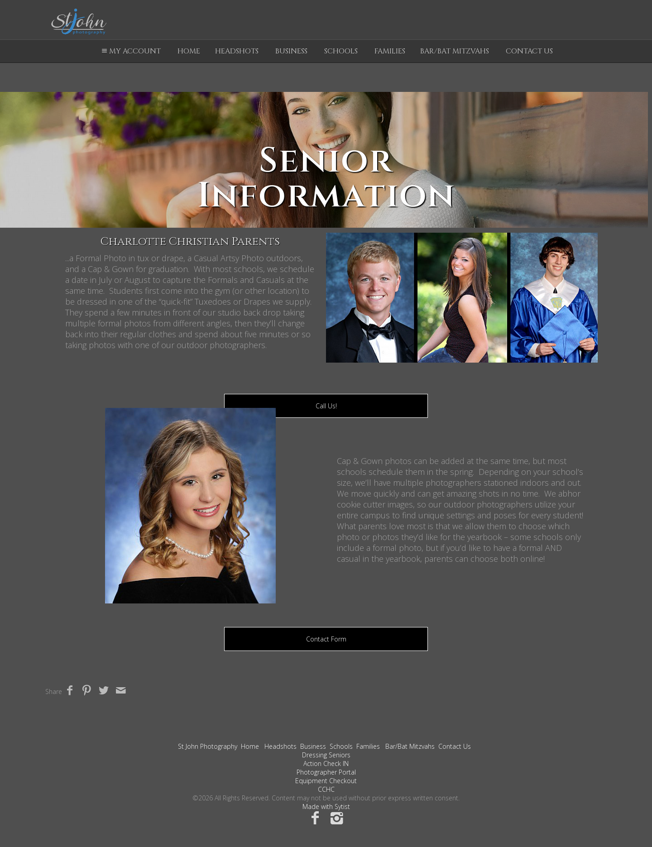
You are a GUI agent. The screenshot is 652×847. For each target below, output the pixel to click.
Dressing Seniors (326, 755)
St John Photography (207, 746)
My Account (130, 51)
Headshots (237, 51)
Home (188, 51)
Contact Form (326, 639)
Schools (341, 51)
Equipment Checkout (326, 780)
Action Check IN (326, 763)
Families (389, 51)
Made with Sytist (326, 806)
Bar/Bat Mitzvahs (454, 51)
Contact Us (529, 51)
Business (291, 51)
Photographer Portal (326, 772)
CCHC (326, 789)
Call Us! (326, 406)
